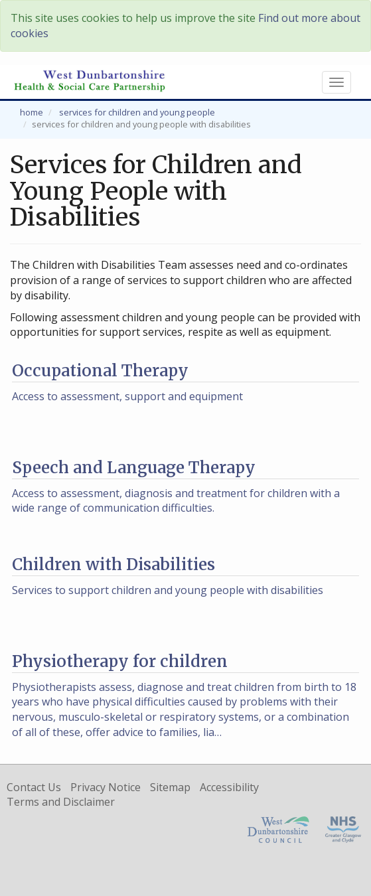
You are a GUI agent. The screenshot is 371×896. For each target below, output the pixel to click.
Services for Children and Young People (137, 112)
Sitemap (170, 787)
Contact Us (34, 787)
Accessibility (229, 787)
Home (31, 112)
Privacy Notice (105, 787)
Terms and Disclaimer (61, 801)
